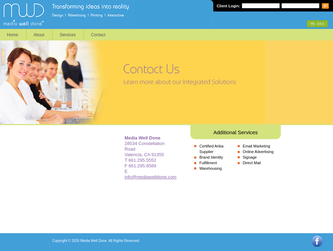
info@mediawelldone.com (150, 177)
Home (12, 34)
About (38, 34)
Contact (98, 34)
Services (68, 34)
